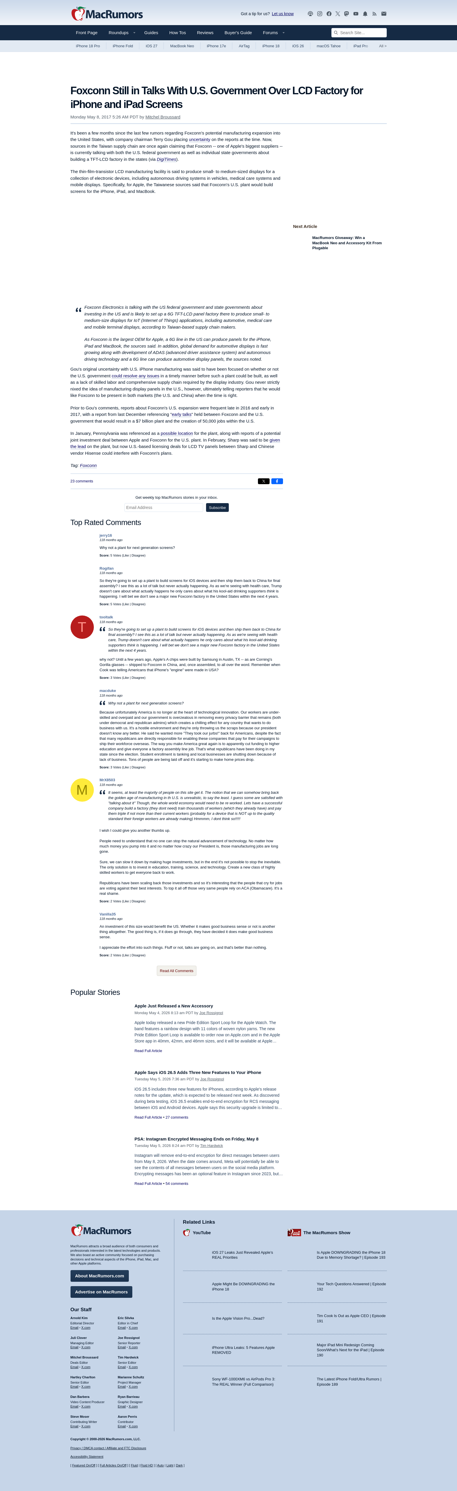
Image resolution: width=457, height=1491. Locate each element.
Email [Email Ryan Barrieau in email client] (122, 1404)
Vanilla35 (108, 914)
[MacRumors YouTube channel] (356, 14)
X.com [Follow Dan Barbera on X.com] (85, 1404)
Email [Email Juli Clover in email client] (75, 1345)
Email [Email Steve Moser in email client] (75, 1424)
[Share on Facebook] (277, 481)
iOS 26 (298, 46)
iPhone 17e (216, 46)
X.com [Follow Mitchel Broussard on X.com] (85, 1365)
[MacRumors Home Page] (107, 14)
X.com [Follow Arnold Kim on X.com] (85, 1325)
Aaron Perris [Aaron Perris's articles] (127, 1414)
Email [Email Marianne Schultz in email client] (122, 1384)
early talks (181, 414)
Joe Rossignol (211, 1013)
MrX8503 (107, 780)
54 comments (177, 1183)
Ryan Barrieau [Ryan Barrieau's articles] (129, 1394)
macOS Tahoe (329, 46)
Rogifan (107, 568)
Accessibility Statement (87, 1456)
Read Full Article (148, 1051)
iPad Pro (361, 46)
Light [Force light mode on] (169, 1465)
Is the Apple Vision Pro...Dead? (238, 1316)
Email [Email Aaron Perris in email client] (122, 1424)
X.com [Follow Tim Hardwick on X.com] (133, 1365)
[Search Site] (359, 32)
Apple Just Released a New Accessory (180, 1006)
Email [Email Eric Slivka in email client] (122, 1325)
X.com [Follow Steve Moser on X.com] (85, 1424)
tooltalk (106, 617)
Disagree (137, 555)
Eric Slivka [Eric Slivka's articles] (126, 1316)
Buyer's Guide (238, 32)
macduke (108, 690)
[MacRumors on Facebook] (329, 14)
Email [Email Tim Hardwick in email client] (122, 1365)
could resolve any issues (135, 375)
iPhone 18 (271, 46)
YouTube (202, 1230)
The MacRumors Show (326, 1230)
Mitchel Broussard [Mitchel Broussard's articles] (85, 1355)
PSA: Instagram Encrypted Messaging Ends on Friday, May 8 (206, 1139)
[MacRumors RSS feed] (374, 14)
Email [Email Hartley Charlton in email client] (75, 1384)
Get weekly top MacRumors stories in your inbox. (177, 497)
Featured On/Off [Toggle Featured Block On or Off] (83, 1465)
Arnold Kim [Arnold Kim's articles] (79, 1316)
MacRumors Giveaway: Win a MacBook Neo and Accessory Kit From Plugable (347, 243)
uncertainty (199, 139)
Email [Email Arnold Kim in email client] (75, 1325)
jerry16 (106, 535)
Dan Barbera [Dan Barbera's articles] (80, 1394)
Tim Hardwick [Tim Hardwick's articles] (128, 1355)
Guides (151, 32)
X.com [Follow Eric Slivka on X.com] (133, 1325)
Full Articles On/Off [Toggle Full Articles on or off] (113, 1465)
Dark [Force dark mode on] (179, 1465)
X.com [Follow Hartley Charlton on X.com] (85, 1384)
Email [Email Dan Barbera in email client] (75, 1404)
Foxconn (88, 465)
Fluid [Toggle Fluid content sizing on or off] (134, 1465)
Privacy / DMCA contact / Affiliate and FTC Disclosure (108, 1448)
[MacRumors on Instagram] (320, 14)
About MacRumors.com (99, 1273)
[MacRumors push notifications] (365, 14)
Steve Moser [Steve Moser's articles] (80, 1414)
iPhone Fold (123, 46)
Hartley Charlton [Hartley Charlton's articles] (83, 1375)
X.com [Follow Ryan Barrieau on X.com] (133, 1404)
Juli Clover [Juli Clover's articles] (79, 1335)
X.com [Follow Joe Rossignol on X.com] (133, 1345)
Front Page (87, 32)
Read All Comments (177, 971)
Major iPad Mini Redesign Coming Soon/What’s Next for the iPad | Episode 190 (350, 1347)
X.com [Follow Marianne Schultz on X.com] (133, 1384)
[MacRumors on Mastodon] (346, 14)
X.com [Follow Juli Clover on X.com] (85, 1345)
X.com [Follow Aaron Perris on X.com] (133, 1424)
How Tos (177, 32)
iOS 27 (151, 46)
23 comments (82, 481)
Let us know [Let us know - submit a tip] (283, 13)
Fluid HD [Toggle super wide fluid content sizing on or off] (146, 1465)
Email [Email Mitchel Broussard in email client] (75, 1365)
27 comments (177, 1117)
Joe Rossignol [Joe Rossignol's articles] (129, 1335)
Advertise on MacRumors (101, 1289)
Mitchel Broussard (162, 116)
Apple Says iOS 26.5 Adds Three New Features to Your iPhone (207, 1072)
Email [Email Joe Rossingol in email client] (122, 1345)
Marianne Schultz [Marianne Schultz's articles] (131, 1375)
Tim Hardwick (211, 1145)
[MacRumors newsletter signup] (384, 14)
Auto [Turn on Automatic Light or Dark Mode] (160, 1465)
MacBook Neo (182, 46)
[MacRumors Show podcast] (310, 14)
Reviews (205, 32)
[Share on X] (264, 481)
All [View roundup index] (383, 46)
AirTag (244, 46)
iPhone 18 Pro (88, 46)
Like (126, 555)
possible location (177, 433)
